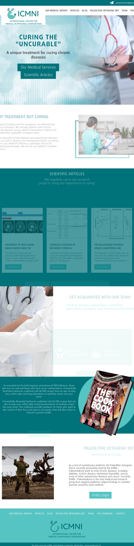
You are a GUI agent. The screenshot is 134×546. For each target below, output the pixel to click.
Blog (85, 11)
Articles (74, 11)
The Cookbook (105, 513)
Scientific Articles (39, 75)
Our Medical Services (37, 67)
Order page (100, 495)
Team (125, 11)
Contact (120, 513)
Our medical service (56, 11)
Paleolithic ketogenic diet (104, 11)
